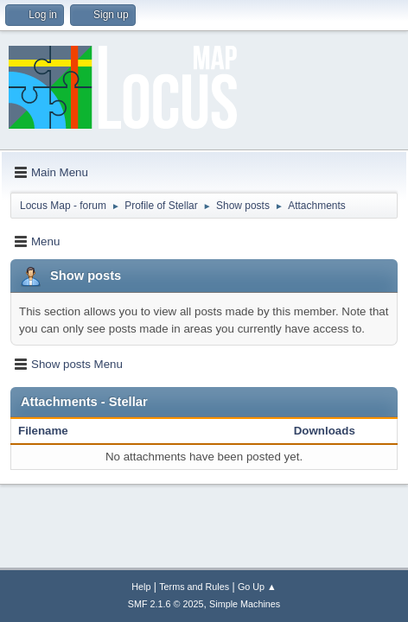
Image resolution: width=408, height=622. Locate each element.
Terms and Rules (194, 586)
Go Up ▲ (257, 586)
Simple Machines (244, 604)
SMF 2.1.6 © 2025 (166, 604)
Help (140, 586)
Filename (52, 430)
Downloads (324, 430)
